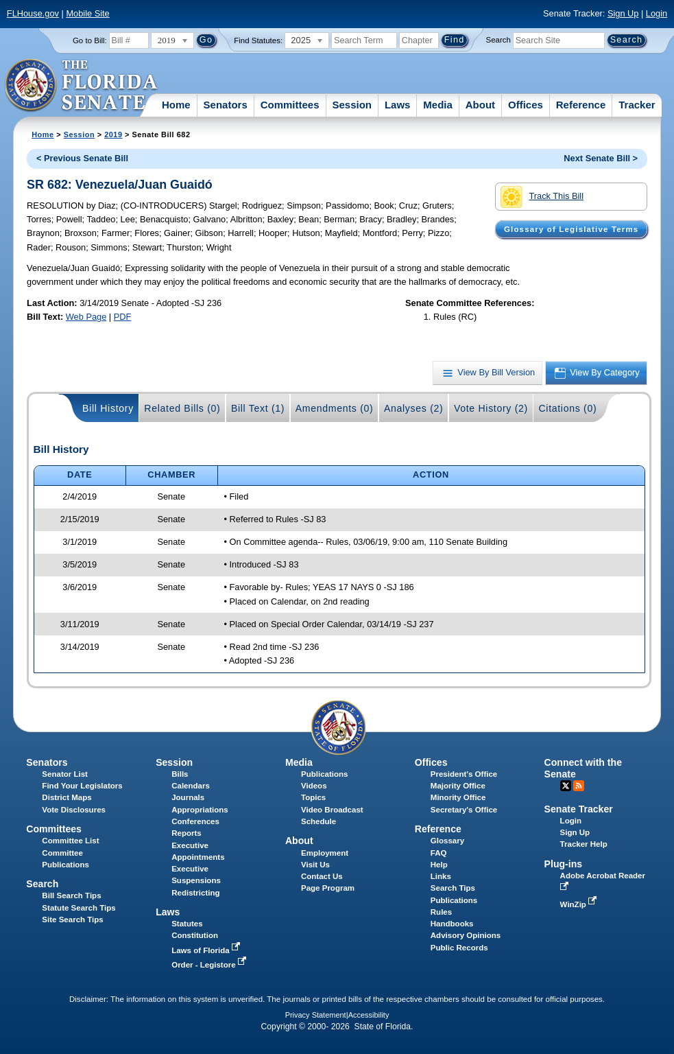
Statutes (186, 924)
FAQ (439, 853)
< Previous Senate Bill (82, 158)
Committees (290, 104)
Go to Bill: (90, 40)
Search (498, 40)
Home (176, 104)
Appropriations (199, 810)
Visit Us (315, 864)
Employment (324, 853)
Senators (226, 104)
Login (656, 13)
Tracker (636, 104)
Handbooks (452, 924)
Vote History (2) (491, 408)
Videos (314, 786)
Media (438, 104)
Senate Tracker (578, 809)
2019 (113, 134)
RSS (578, 785)
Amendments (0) (335, 408)
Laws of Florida (207, 950)
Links (441, 876)
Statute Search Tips (78, 908)
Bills (179, 774)
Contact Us (322, 876)
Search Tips (453, 888)
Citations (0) (567, 408)
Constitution (194, 935)
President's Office (464, 774)
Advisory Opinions (466, 935)
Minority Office (458, 797)
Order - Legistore (210, 965)
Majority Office (458, 786)
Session (352, 104)
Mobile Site (87, 13)
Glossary (447, 840)
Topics (313, 797)
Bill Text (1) (258, 408)
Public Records (459, 948)
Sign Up (623, 13)
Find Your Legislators (82, 786)
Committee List (70, 840)
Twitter (565, 785)
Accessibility (368, 1015)
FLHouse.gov (33, 13)
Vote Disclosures (74, 810)
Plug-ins (563, 863)
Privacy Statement (315, 1015)
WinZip (579, 904)
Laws (398, 104)
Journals (187, 797)
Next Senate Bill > (601, 158)
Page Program (327, 888)
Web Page (86, 317)
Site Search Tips (72, 919)
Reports (186, 833)
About (480, 104)
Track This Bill (542, 197)
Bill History (108, 408)
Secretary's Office (464, 810)
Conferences (195, 821)
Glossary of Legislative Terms (571, 229)
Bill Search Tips (71, 895)
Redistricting (195, 893)
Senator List (65, 774)
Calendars (190, 786)
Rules (441, 912)
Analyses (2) (414, 408)
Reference (581, 104)
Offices (525, 104)
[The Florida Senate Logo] (82, 86)
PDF (123, 317)
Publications (324, 774)
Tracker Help (583, 844)
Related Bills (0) (182, 408)
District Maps (66, 797)
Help (439, 864)
